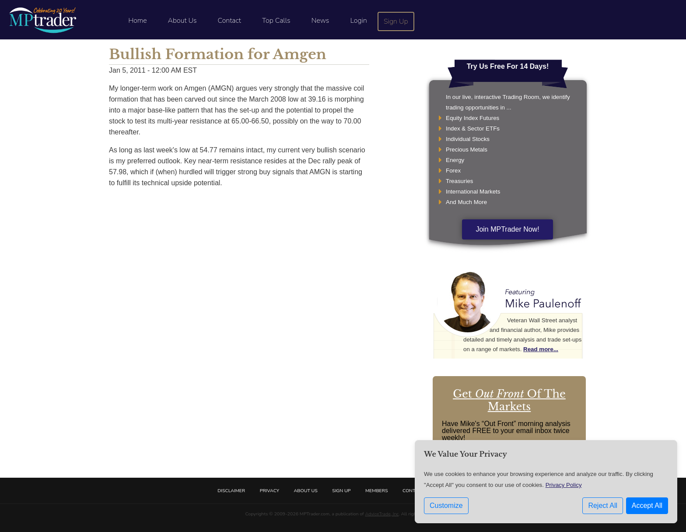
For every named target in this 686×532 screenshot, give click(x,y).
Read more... (540, 349)
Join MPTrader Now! (507, 229)
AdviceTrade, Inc (382, 514)
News (320, 20)
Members (376, 490)
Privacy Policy (564, 485)
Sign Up (396, 21)
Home (137, 20)
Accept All (647, 505)
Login (358, 20)
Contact (229, 20)
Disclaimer (231, 490)
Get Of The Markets (509, 400)
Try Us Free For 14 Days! (508, 66)
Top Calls (276, 20)
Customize (446, 505)
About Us (182, 20)
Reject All (602, 505)
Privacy (269, 490)
